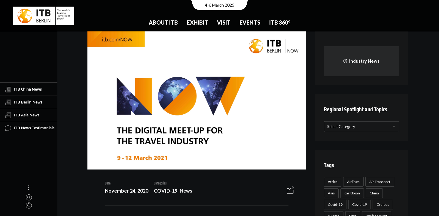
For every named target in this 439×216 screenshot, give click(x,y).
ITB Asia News (22, 115)
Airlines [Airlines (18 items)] (353, 181)
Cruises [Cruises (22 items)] (383, 204)
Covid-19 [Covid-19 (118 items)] (335, 204)
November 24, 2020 (126, 191)
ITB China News (23, 89)
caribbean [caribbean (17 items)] (352, 193)
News (186, 191)
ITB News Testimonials (29, 128)
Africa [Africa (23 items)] (332, 181)
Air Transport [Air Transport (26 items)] (379, 181)
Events (249, 22)
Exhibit (197, 22)
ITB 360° (279, 22)
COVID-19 (165, 191)
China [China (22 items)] (374, 193)
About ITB (163, 22)
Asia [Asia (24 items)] (331, 193)
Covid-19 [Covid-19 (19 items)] (359, 204)
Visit (223, 22)
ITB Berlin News (23, 102)
